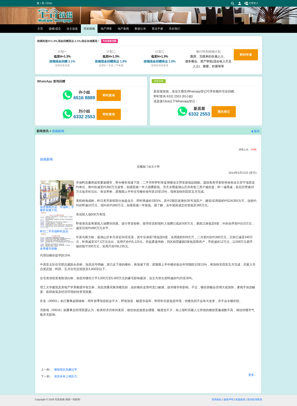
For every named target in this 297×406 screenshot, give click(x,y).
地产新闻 (123, 28)
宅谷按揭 (89, 28)
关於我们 (174, 28)
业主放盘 (72, 28)
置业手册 (157, 28)
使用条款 (217, 399)
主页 (40, 28)
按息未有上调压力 (65, 376)
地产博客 (106, 28)
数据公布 (140, 28)
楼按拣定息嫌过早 (65, 369)
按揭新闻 (58, 131)
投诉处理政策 (254, 399)
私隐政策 (240, 399)
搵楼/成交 (55, 28)
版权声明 (229, 399)
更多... (252, 374)
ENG (49, 3)
